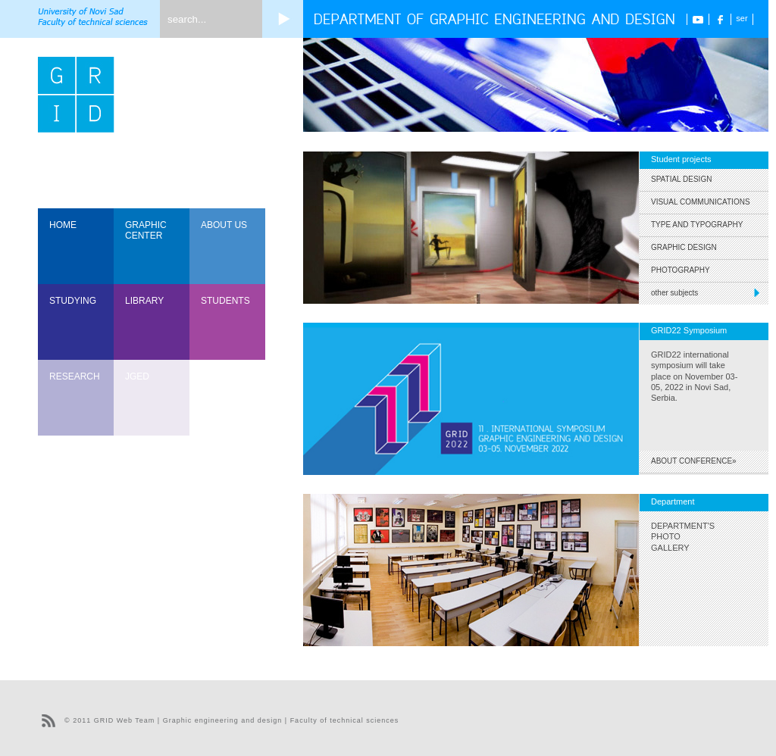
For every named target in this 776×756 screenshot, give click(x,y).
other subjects (709, 293)
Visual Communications (700, 202)
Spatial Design (681, 179)
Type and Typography (697, 224)
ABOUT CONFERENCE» (694, 461)
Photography (680, 270)
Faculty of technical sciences (344, 720)
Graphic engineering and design (223, 720)
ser (741, 18)
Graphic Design (684, 247)
